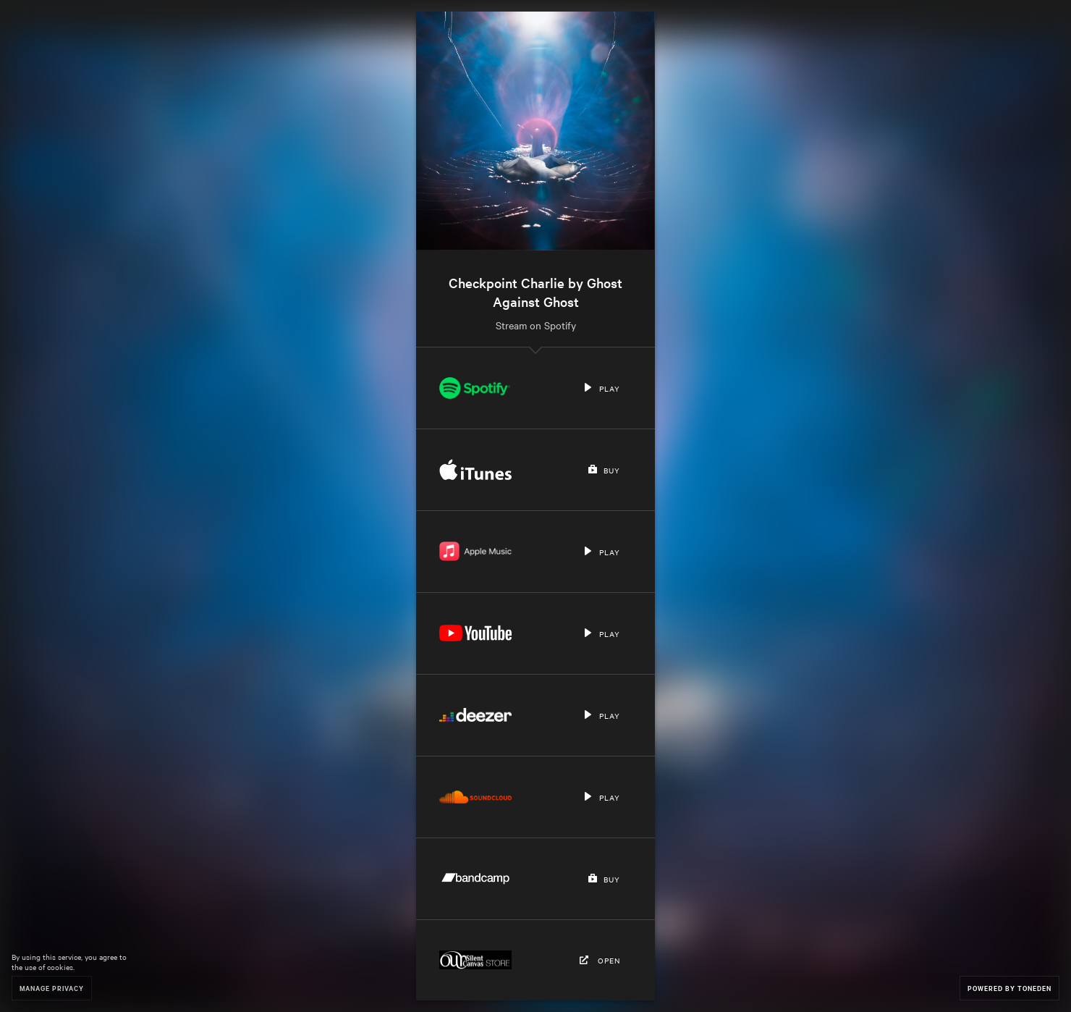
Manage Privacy (52, 987)
